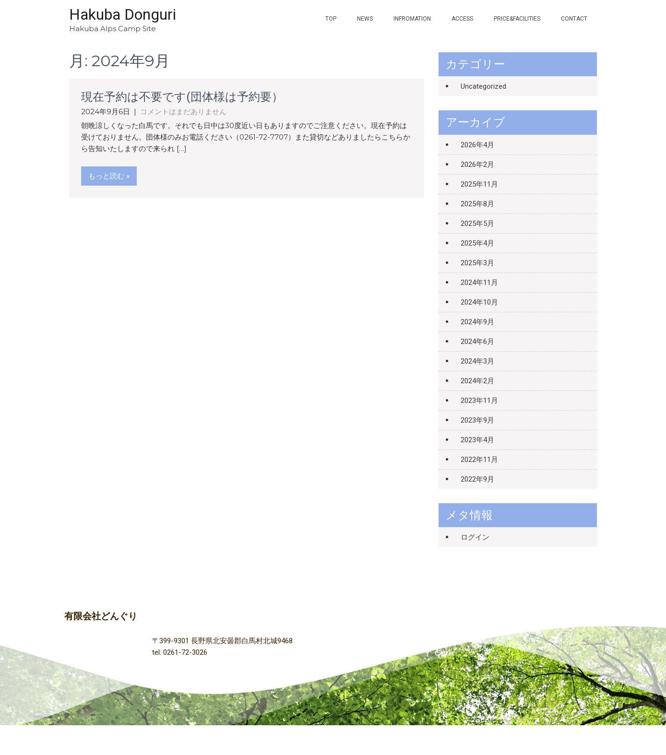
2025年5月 (477, 223)
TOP (330, 18)
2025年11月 (479, 184)
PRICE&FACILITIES (517, 18)
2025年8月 (477, 204)
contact (574, 18)
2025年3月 (477, 263)
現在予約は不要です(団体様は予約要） (182, 97)
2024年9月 (477, 322)
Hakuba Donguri (122, 14)
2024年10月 (479, 302)
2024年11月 (479, 282)
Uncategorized (483, 86)
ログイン (475, 537)
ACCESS (462, 18)
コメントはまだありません (183, 111)
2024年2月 (477, 381)
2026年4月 (477, 145)
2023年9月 (477, 420)
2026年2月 (477, 164)
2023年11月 (479, 400)
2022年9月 (477, 479)
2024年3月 (477, 361)
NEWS (365, 18)
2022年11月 (479, 459)
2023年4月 (477, 440)
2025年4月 (477, 243)
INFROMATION (412, 18)
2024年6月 (477, 341)
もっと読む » (109, 176)
